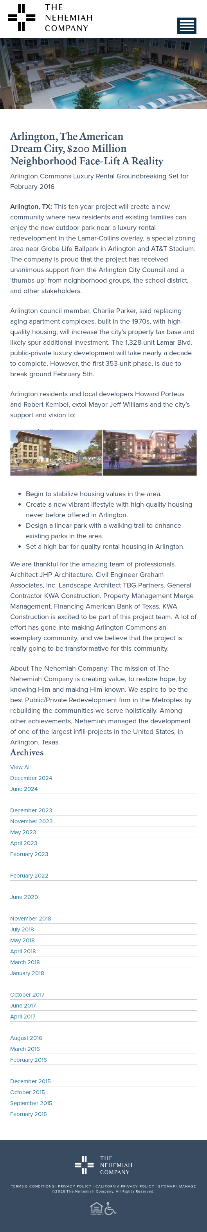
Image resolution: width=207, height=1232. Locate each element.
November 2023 (31, 821)
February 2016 (28, 1060)
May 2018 (22, 940)
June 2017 (23, 1005)
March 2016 (25, 1049)
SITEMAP (166, 1186)
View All (20, 767)
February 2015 (28, 1114)
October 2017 (27, 994)
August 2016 (26, 1038)
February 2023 (29, 854)
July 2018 (22, 929)
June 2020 (24, 897)
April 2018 (23, 951)
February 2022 (29, 875)
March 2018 (25, 962)
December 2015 (30, 1081)
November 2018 (30, 918)
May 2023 (23, 832)
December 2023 (31, 810)
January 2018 (27, 973)
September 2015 (31, 1103)
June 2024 (24, 789)
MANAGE (187, 1186)
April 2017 (23, 1016)
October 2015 (27, 1092)
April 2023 (23, 843)
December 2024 (31, 778)
